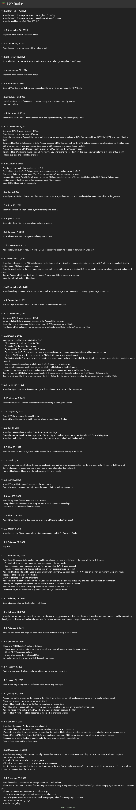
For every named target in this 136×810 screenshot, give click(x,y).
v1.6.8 (73, 807)
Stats (68, 807)
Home (63, 807)
